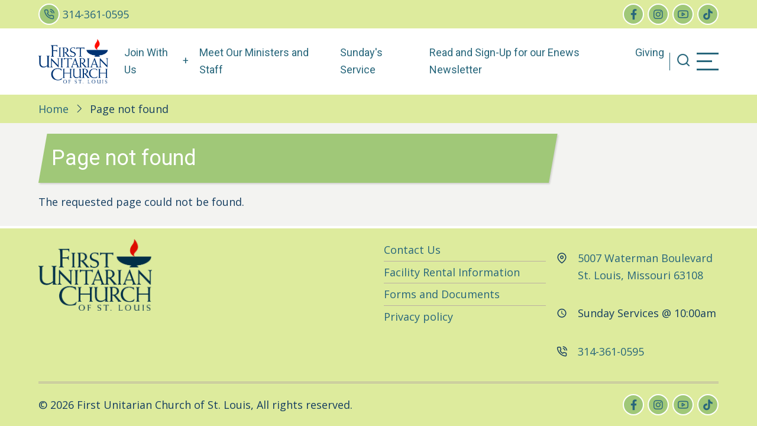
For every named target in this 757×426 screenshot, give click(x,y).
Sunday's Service (361, 61)
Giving (649, 52)
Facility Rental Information (452, 272)
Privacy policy (418, 316)
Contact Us (412, 250)
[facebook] (633, 14)
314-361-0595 (96, 14)
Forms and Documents (442, 294)
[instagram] (658, 14)
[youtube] (683, 14)
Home (53, 109)
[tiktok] (708, 14)
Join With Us (146, 61)
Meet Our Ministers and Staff (254, 61)
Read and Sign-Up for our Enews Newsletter (504, 61)
